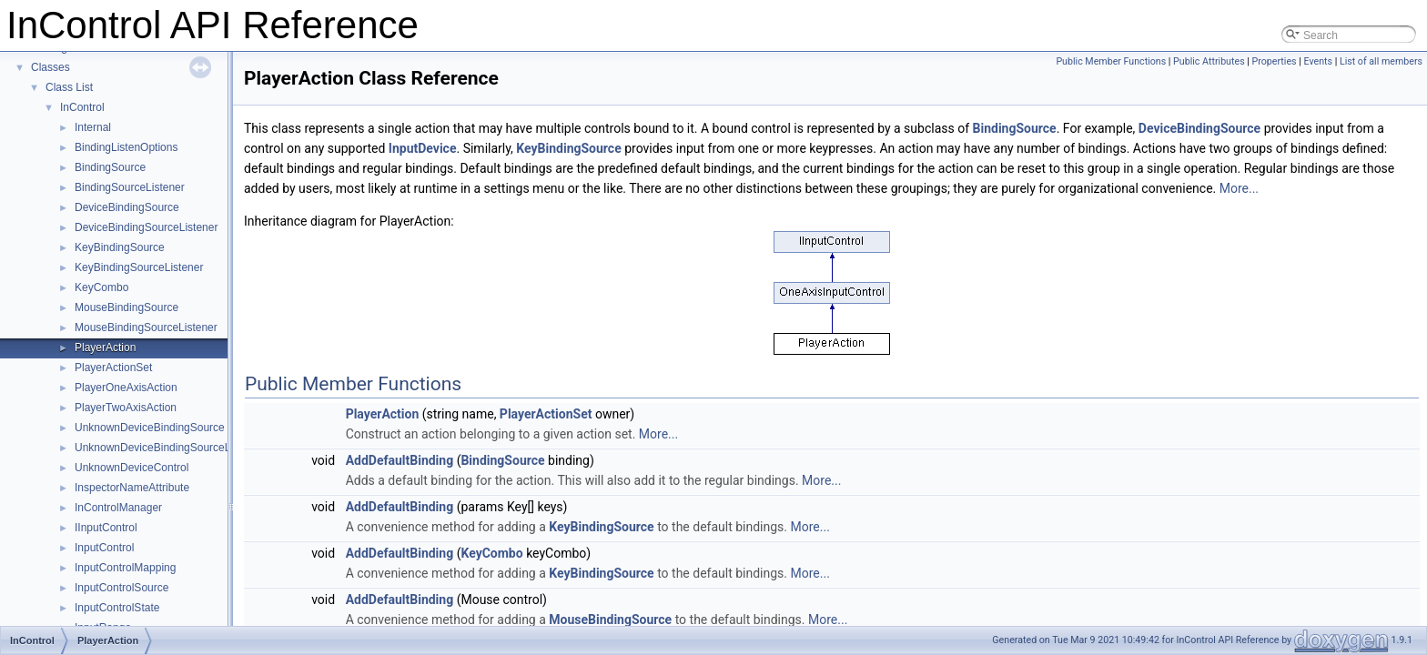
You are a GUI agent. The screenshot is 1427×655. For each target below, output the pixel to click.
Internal (93, 127)
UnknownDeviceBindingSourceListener (169, 447)
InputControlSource (121, 587)
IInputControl (106, 527)
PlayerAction (105, 347)
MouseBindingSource (126, 307)
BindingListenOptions (126, 147)
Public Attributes (1209, 61)
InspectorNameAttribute (132, 487)
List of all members (1381, 61)
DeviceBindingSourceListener (146, 227)
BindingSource (110, 167)
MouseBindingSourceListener (146, 327)
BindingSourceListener (130, 187)
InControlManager (118, 507)
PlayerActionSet (113, 367)
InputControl (104, 547)
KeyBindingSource (120, 247)
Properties (1274, 61)
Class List (69, 87)
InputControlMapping (125, 567)
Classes (50, 67)
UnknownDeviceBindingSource (150, 427)
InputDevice (423, 148)
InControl (82, 107)
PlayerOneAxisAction (126, 387)
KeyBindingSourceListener (139, 267)
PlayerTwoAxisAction (126, 407)
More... (1239, 188)
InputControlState (117, 607)
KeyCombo (101, 287)
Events (1317, 61)
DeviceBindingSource (127, 207)
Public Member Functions (1111, 61)
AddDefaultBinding (400, 460)
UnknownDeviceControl (131, 467)
